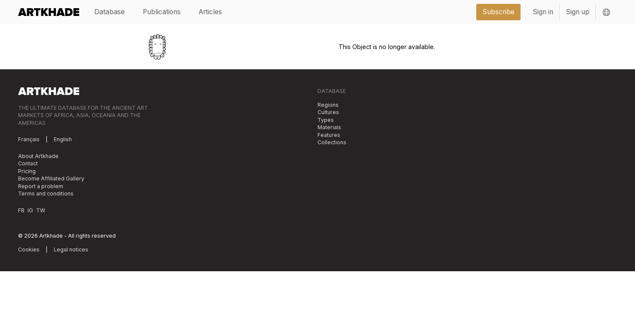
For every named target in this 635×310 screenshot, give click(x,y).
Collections (332, 142)
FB (21, 210)
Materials (329, 127)
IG (30, 210)
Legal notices (71, 249)
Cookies (29, 249)
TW (40, 210)
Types (326, 120)
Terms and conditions (46, 193)
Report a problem (40, 186)
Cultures (328, 112)
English (63, 139)
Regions (328, 105)
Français (29, 139)
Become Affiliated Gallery (51, 178)
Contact (28, 163)
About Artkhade (38, 156)
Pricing (27, 171)
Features (329, 135)
